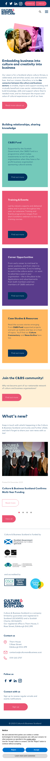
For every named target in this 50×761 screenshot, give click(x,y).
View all (8, 519)
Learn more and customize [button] (25, 756)
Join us (41, 4)
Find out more (17, 177)
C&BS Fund (18, 327)
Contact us (30, 4)
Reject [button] (13, 750)
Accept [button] (36, 750)
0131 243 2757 (15, 658)
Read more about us (14, 105)
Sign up (15, 707)
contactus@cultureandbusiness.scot (25, 652)
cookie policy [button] (31, 739)
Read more (10, 503)
